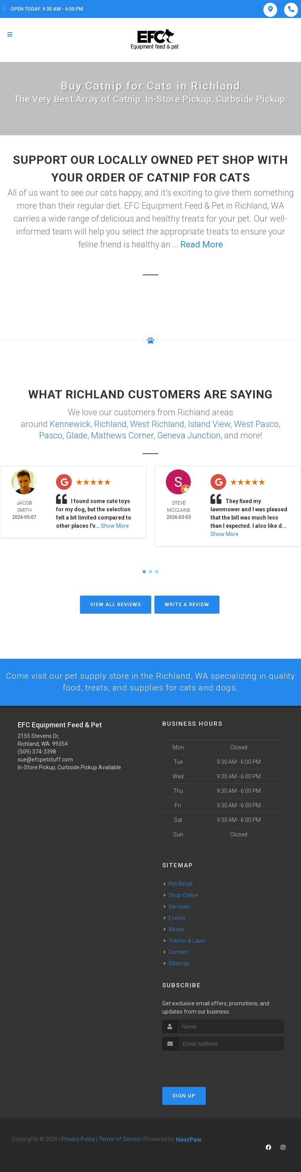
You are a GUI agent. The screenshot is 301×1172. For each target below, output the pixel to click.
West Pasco (256, 424)
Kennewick (70, 424)
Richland (110, 424)
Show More (115, 525)
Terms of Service (120, 1139)
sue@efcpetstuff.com (45, 759)
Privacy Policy (78, 1139)
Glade (76, 435)
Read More (201, 244)
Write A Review (187, 604)
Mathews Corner (122, 435)
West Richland (157, 424)
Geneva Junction (189, 435)
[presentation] (204, 1065)
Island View (209, 424)
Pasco (50, 435)
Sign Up (184, 1096)
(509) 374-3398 (37, 752)
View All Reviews (115, 604)
